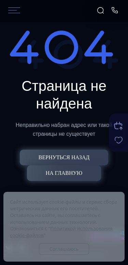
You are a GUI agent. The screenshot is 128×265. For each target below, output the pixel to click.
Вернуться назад (64, 157)
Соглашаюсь (64, 249)
